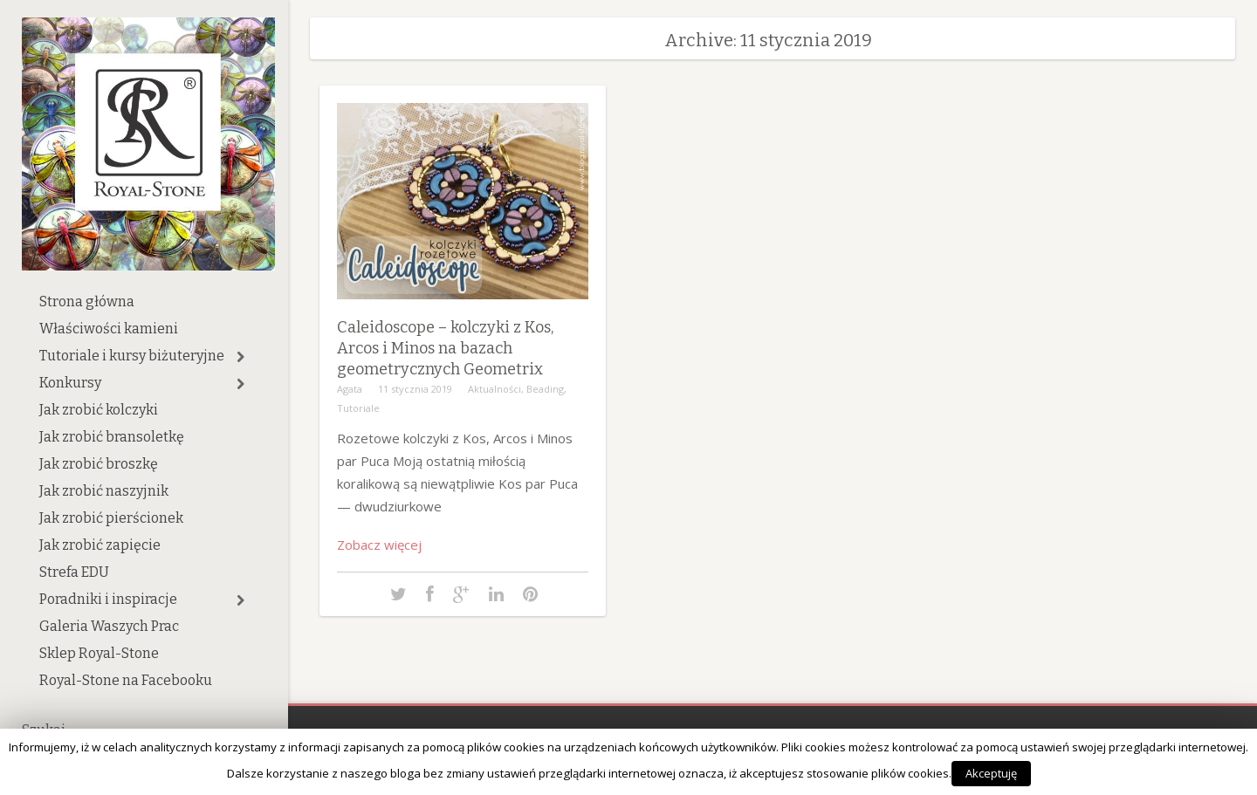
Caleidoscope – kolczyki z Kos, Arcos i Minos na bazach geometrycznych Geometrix (445, 348)
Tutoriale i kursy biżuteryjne (131, 355)
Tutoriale (358, 408)
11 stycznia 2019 (415, 388)
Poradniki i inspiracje (108, 599)
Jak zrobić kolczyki (98, 409)
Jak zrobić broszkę (98, 464)
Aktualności (494, 388)
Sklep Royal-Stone (99, 653)
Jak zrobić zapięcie (100, 545)
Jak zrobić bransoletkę (111, 436)
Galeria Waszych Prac (109, 626)
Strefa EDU (74, 572)
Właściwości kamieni (108, 328)
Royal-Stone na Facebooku (125, 680)
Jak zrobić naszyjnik (103, 491)
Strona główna (86, 301)
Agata (349, 388)
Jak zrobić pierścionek (111, 518)
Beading (545, 388)
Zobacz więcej (379, 544)
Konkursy (70, 382)
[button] (240, 357)
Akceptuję (991, 773)
